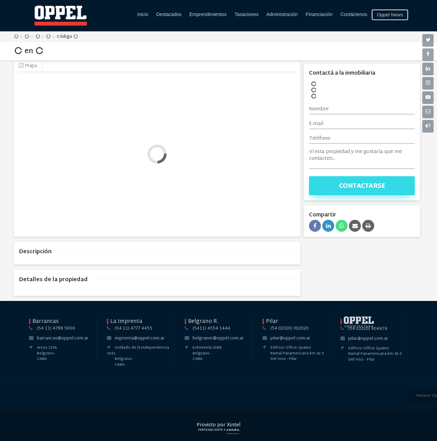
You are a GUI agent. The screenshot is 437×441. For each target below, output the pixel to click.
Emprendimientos (208, 14)
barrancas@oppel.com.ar (62, 338)
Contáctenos (353, 14)
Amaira (232, 430)
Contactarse (362, 186)
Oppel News (390, 15)
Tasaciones (246, 14)
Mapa (28, 66)
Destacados (169, 14)
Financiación (319, 14)
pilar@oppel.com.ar (290, 338)
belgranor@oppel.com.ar (218, 338)
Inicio (143, 14)
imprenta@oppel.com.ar (140, 338)
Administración (282, 14)
